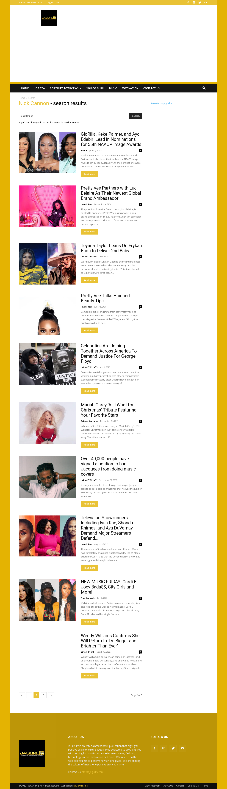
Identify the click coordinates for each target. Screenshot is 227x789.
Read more (89, 174)
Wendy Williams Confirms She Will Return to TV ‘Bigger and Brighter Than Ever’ (110, 641)
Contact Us (151, 88)
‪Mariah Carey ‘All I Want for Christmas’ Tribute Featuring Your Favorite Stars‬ (109, 410)
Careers (180, 785)
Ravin (84, 150)
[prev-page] (22, 695)
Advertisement (152, 785)
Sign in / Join (53, 2)
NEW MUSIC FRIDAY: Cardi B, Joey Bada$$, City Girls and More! (109, 587)
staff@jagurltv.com (93, 772)
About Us (168, 785)
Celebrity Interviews (65, 88)
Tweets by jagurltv (161, 103)
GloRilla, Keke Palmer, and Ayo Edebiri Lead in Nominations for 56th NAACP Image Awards (111, 139)
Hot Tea (39, 88)
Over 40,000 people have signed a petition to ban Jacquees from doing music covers (108, 466)
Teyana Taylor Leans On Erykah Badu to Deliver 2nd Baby (111, 248)
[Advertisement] (113, 57)
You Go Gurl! (95, 88)
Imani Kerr (86, 204)
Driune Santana (89, 421)
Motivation (130, 88)
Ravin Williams (80, 785)
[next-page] (51, 695)
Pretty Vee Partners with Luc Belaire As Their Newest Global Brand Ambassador (111, 193)
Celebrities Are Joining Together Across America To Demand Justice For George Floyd (109, 353)
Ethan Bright (87, 651)
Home (25, 88)
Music (113, 88)
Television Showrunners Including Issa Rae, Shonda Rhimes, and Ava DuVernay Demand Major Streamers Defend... (107, 528)
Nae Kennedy (88, 598)
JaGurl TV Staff (88, 256)
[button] (204, 88)
